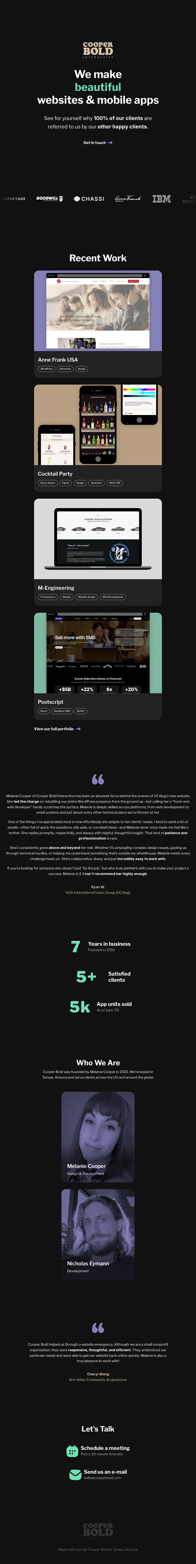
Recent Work (98, 258)
